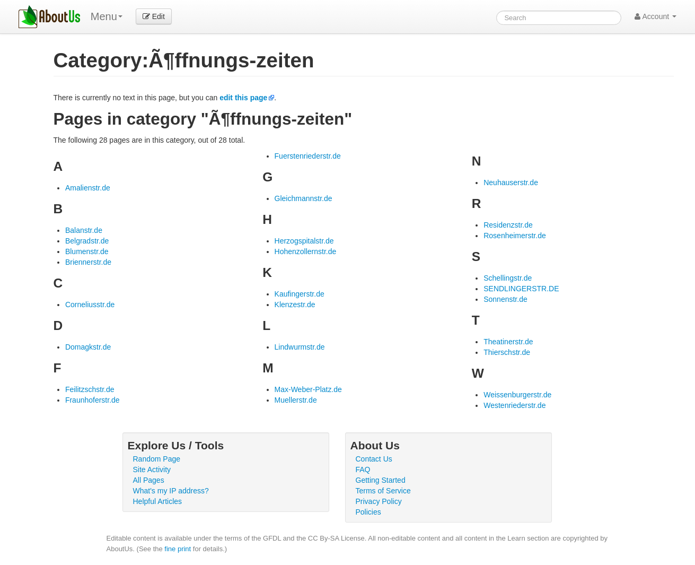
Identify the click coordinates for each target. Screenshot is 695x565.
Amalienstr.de (87, 188)
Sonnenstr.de (505, 299)
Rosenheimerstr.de (514, 235)
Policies (368, 512)
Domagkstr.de (88, 347)
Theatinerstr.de (508, 341)
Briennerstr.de (88, 262)
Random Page (157, 459)
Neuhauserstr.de (510, 182)
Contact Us (374, 459)
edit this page (243, 97)
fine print (177, 549)
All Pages (148, 480)
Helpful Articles (157, 501)
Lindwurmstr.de (300, 347)
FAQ (363, 469)
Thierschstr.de (506, 352)
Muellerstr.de (296, 400)
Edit (154, 16)
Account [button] (655, 16)
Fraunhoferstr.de (92, 400)
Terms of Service (383, 490)
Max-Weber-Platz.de (308, 389)
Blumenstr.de (87, 251)
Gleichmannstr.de (303, 198)
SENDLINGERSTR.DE (521, 288)
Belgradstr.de (87, 241)
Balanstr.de (83, 230)
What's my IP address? (171, 490)
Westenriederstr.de (514, 405)
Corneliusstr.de (90, 304)
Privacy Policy (379, 501)
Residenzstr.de (508, 225)
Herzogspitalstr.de (304, 241)
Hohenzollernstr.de (306, 251)
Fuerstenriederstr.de (308, 156)
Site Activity (152, 469)
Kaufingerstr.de (299, 294)
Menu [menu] (106, 16)
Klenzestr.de (295, 304)
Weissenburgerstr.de (517, 394)
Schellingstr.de (507, 278)
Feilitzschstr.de (90, 389)
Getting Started (381, 480)
